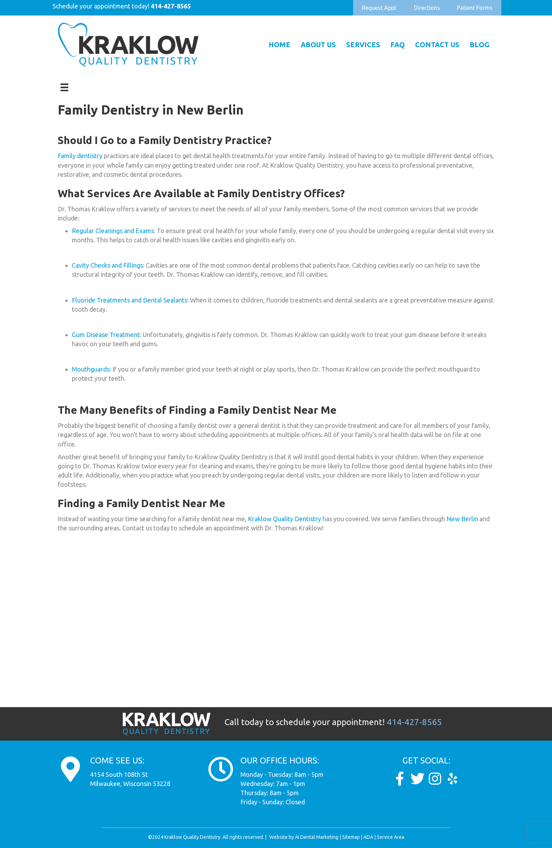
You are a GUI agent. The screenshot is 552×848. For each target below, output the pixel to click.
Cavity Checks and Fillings (107, 265)
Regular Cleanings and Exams (113, 230)
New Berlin (462, 518)
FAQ (397, 44)
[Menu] (64, 87)
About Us (318, 44)
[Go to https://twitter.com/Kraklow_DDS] (417, 779)
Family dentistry (80, 155)
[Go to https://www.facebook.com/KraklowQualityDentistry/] (400, 779)
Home (279, 44)
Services (363, 44)
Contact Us (437, 44)
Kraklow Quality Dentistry (283, 518)
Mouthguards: (91, 369)
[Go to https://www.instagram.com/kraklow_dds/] (435, 779)
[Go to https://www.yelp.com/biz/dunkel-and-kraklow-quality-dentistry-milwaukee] (453, 779)
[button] (379, 7)
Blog (479, 44)
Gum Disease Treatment (106, 334)
